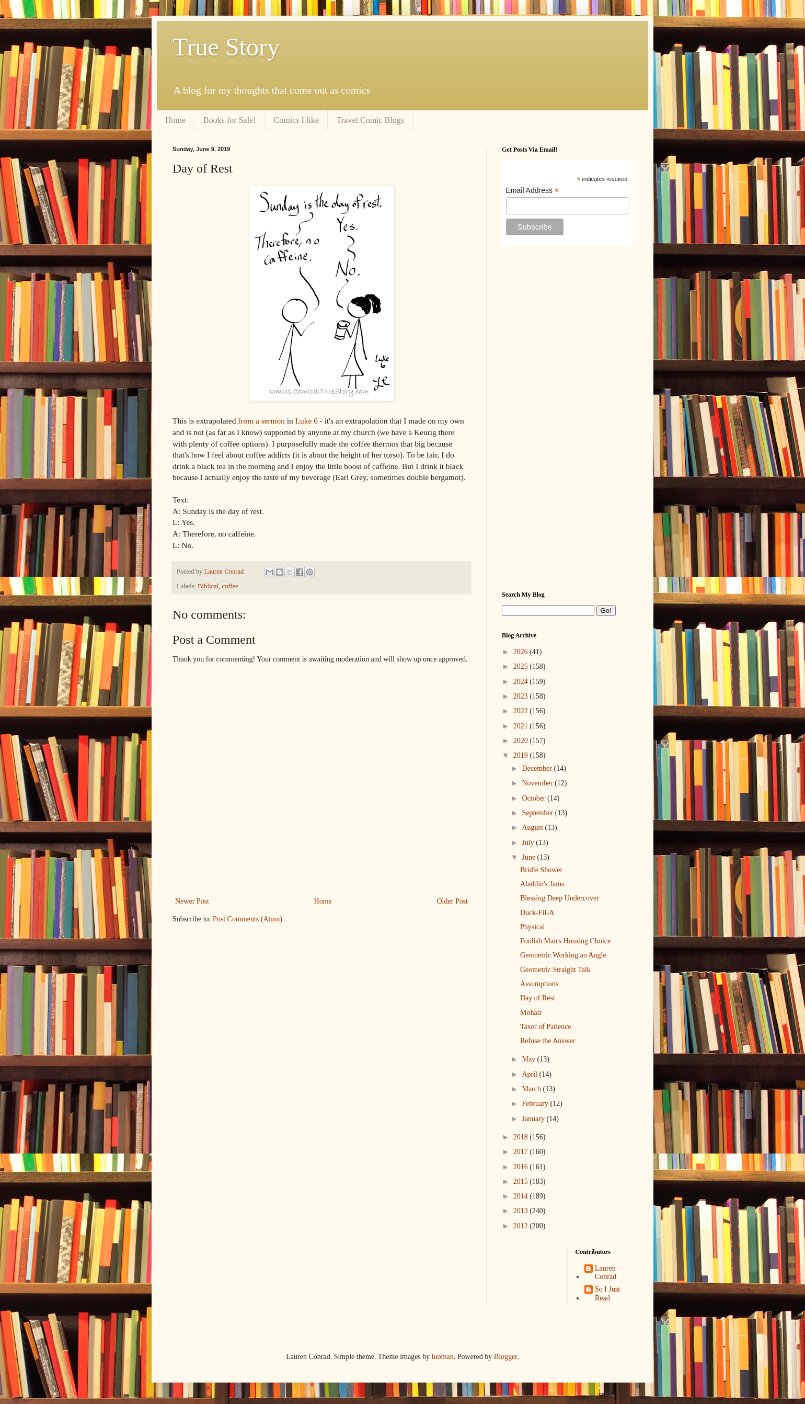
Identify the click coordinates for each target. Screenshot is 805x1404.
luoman (443, 1357)
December (538, 768)
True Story (226, 47)
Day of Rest (537, 998)
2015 (521, 1181)
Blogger (505, 1357)
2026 (521, 652)
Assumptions (539, 984)
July (529, 843)
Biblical (208, 586)
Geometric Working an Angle (563, 955)
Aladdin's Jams (542, 884)
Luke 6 (306, 420)
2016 (521, 1167)
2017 (521, 1152)
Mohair (531, 1013)
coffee (230, 586)
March (532, 1089)
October (534, 798)
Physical (532, 927)
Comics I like (296, 120)
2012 (521, 1226)
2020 (521, 741)
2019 (521, 755)
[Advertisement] (567, 418)
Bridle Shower (541, 870)
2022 (521, 711)
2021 (521, 726)
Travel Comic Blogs (370, 120)
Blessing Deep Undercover (559, 898)
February (536, 1104)
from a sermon (261, 420)
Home (175, 120)
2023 (521, 696)
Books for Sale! (229, 120)
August (533, 827)
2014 (521, 1196)
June (529, 857)
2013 (521, 1211)
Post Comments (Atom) (247, 919)
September (538, 813)
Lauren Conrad (605, 1272)
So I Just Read (607, 1293)
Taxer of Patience (545, 1027)
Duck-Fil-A (537, 913)
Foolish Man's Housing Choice (565, 941)
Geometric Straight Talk (555, 970)
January (534, 1119)
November (538, 783)
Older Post (452, 901)
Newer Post (192, 901)
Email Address (532, 191)
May (529, 1059)
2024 (521, 682)
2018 (521, 1137)
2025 (521, 666)
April (530, 1074)
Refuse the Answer (548, 1041)
